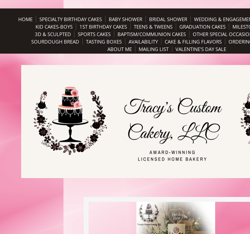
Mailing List (154, 49)
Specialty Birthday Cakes (70, 19)
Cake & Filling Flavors (193, 41)
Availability (143, 41)
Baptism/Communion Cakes (152, 34)
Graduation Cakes (202, 26)
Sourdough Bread (55, 41)
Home (25, 19)
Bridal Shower (168, 19)
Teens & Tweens (153, 26)
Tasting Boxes (104, 41)
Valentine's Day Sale (200, 49)
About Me (119, 49)
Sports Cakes (94, 34)
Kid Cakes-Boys (54, 26)
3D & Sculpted (53, 34)
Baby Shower (125, 19)
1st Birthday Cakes (103, 26)
